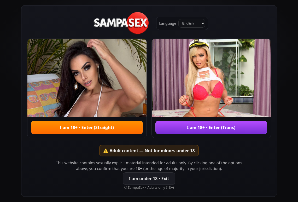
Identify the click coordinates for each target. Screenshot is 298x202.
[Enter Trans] (211, 88)
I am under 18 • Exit (149, 178)
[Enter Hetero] (87, 88)
